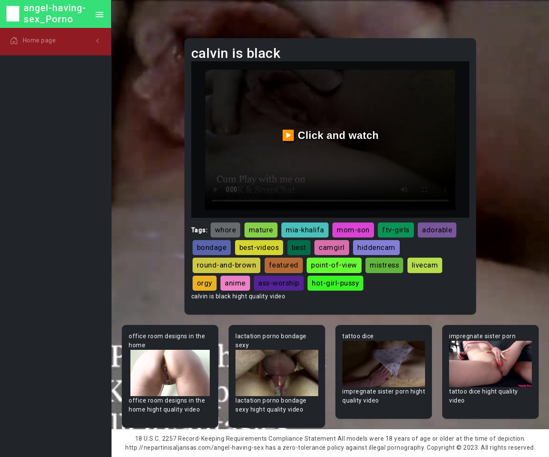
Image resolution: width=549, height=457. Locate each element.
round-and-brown (226, 265)
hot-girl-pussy (335, 283)
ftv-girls (396, 229)
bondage (212, 247)
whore (225, 229)
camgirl (332, 247)
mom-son (353, 229)
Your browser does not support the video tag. (170, 373)
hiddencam (376, 247)
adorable (437, 229)
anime (235, 283)
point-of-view (334, 265)
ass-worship (278, 283)
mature (261, 229)
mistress (384, 265)
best (299, 247)
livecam (425, 265)
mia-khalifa (305, 229)
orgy (204, 283)
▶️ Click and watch (330, 135)
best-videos (259, 247)
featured (284, 265)
